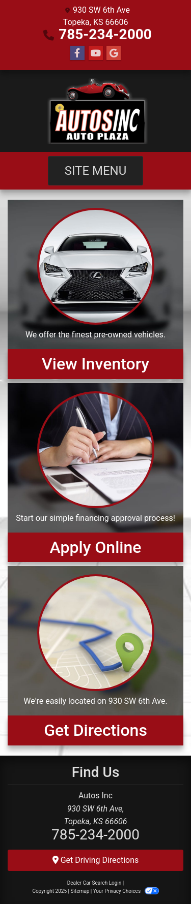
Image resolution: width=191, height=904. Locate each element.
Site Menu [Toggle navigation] (96, 171)
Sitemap (79, 891)
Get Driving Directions (95, 860)
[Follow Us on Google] (113, 53)
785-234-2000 (105, 34)
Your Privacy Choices (126, 891)
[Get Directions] (95, 655)
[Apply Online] (95, 472)
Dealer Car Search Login (94, 883)
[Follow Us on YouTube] (96, 53)
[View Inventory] (95, 289)
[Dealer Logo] (95, 111)
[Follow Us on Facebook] (77, 53)
